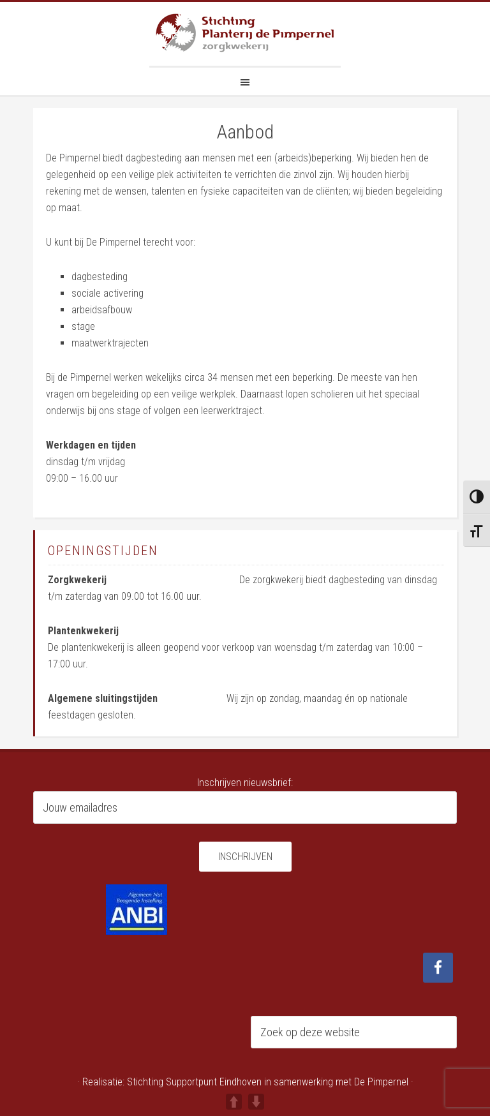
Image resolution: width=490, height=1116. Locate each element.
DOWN (256, 1102)
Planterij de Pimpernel (245, 34)
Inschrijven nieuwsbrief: (245, 783)
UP (234, 1102)
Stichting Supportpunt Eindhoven (194, 1082)
